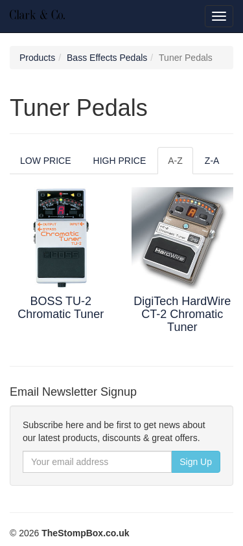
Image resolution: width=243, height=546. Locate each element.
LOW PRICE (45, 160)
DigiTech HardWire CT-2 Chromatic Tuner (182, 314)
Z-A (212, 160)
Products (37, 57)
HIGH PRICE (119, 160)
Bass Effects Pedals (107, 57)
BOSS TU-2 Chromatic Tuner (60, 308)
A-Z (175, 160)
